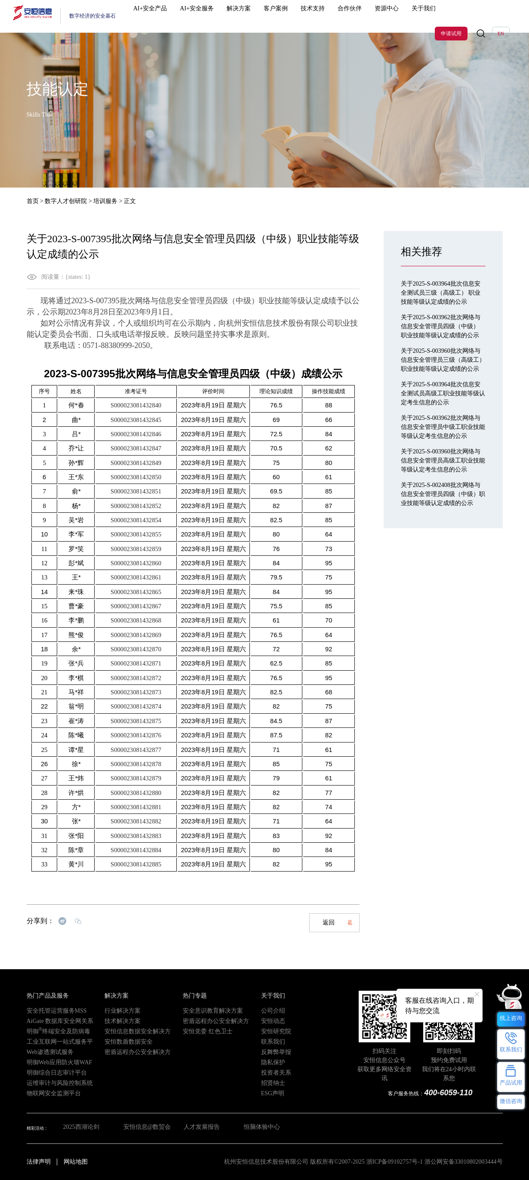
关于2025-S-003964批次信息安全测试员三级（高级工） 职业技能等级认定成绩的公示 (441, 292)
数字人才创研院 (66, 201)
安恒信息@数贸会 (143, 1128)
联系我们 (269, 1041)
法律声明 (39, 1161)
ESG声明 (269, 1093)
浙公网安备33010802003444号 (463, 1161)
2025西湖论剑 (76, 1128)
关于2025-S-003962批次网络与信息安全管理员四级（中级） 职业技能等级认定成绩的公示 (440, 326)
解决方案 (237, 16)
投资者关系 (272, 1072)
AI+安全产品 (163, 16)
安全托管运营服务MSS (48, 1010)
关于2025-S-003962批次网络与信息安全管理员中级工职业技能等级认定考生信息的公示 (443, 427)
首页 (33, 201)
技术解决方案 (117, 1020)
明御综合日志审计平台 (48, 1072)
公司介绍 (269, 1010)
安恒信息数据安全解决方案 (130, 1031)
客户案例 (266, 16)
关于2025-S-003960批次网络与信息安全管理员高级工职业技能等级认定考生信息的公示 (443, 460)
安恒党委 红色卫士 (200, 1031)
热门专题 (191, 995)
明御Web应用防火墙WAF (50, 1062)
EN (501, 16)
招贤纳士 (269, 1082)
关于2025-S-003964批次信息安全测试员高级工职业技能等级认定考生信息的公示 (443, 393)
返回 (338, 922)
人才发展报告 (201, 1128)
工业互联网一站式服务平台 (52, 1041)
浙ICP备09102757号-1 (394, 1161)
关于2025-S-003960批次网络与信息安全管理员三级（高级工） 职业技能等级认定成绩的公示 (443, 360)
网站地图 (76, 1161)
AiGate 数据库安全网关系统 (53, 1020)
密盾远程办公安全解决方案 (130, 1051)
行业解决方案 (117, 1010)
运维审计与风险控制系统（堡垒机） (61, 1082)
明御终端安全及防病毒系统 (54, 1031)
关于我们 (384, 16)
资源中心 (355, 16)
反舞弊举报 (272, 1051)
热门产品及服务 (42, 995)
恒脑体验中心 (263, 1128)
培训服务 (105, 201)
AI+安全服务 (202, 16)
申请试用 (451, 16)
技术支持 (296, 16)
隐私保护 (269, 1062)
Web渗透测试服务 (44, 1051)
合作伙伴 (325, 16)
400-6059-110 (452, 1093)
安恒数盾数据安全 (122, 1041)
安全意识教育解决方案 (204, 1010)
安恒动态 (269, 1020)
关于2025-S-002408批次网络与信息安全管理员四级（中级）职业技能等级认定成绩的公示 (443, 494)
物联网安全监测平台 (46, 1093)
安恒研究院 (272, 1031)
